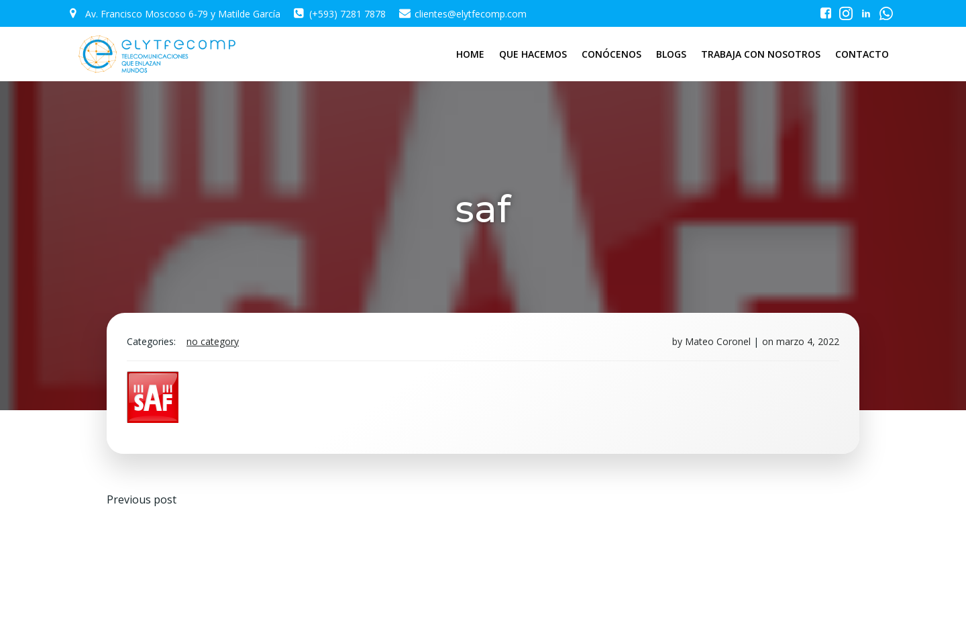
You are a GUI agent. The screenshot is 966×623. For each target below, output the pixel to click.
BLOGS (671, 54)
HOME (470, 54)
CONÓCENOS (611, 54)
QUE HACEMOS (533, 54)
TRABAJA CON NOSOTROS (760, 54)
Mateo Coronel (718, 341)
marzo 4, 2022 (807, 341)
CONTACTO (862, 54)
